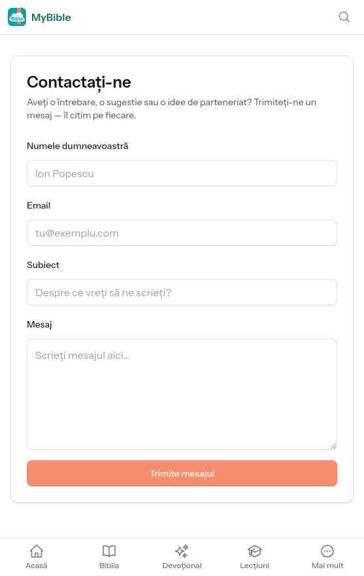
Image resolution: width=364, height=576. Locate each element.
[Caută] (344, 17)
